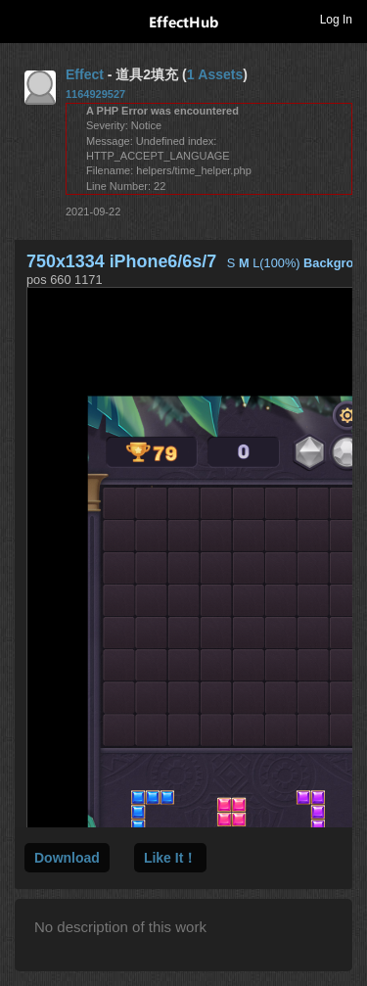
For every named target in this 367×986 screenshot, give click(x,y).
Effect (85, 74)
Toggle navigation (23, 18)
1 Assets (215, 74)
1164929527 (95, 94)
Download (67, 858)
